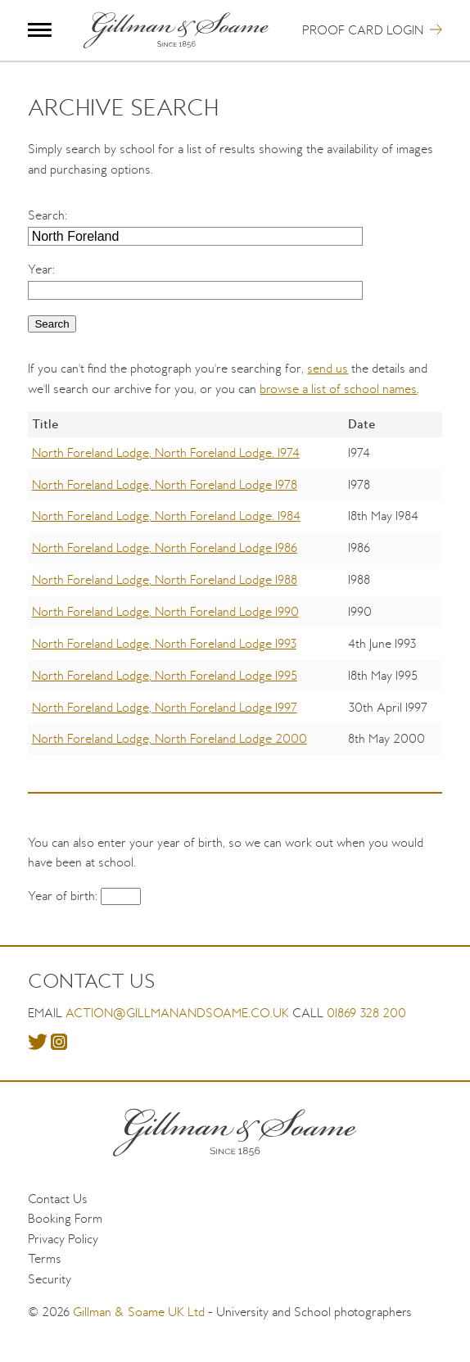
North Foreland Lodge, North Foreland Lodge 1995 (164, 675)
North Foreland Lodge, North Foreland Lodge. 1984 (166, 515)
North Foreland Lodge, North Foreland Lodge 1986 (164, 547)
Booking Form (65, 1218)
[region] (234, 595)
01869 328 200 (366, 1012)
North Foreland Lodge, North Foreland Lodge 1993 (164, 643)
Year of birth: (64, 895)
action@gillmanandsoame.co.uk (177, 1012)
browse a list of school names (338, 388)
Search (46, 215)
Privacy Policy (63, 1239)
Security (49, 1279)
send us (327, 368)
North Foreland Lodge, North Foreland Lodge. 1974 (166, 452)
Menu (40, 30)
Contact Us (58, 1198)
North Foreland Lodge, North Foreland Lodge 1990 (165, 611)
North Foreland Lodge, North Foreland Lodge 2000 (169, 738)
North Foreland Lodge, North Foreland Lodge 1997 (164, 707)
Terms (44, 1258)
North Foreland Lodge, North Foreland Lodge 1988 (164, 579)
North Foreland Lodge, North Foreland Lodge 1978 (164, 484)
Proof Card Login (362, 30)
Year (40, 269)
